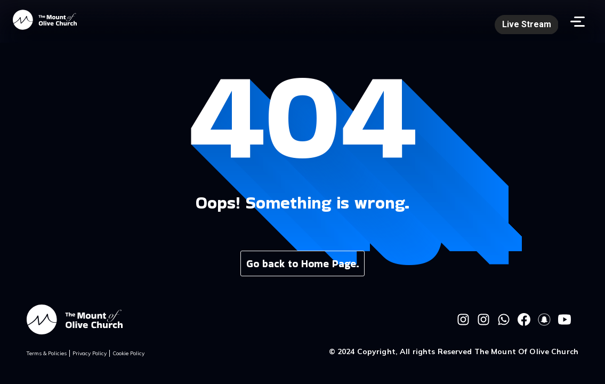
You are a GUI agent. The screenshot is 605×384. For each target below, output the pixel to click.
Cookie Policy (128, 353)
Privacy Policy (89, 353)
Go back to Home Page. (302, 264)
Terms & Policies (47, 353)
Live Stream (526, 24)
